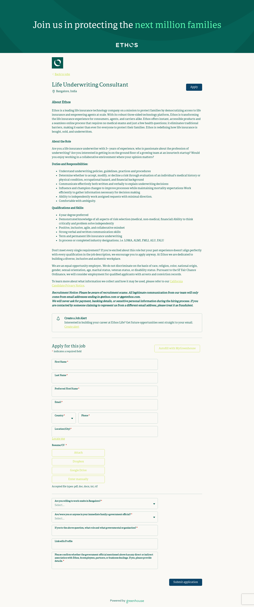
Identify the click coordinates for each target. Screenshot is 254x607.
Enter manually (78, 479)
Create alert (71, 327)
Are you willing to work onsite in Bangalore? (78, 501)
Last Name (61, 375)
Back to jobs (61, 74)
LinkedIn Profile (63, 541)
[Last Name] (105, 380)
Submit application (185, 582)
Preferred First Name (67, 389)
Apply (194, 87)
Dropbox (78, 461)
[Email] (105, 407)
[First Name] (105, 367)
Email (58, 402)
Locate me (58, 439)
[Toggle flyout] (72, 418)
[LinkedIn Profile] (105, 546)
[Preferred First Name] (105, 394)
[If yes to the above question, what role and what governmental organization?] (105, 533)
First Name (61, 362)
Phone (85, 415)
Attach (78, 453)
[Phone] (118, 420)
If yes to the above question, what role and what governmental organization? (96, 528)
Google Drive (78, 470)
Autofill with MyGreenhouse (177, 348)
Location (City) (63, 429)
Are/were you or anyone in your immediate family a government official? (93, 514)
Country (60, 415)
